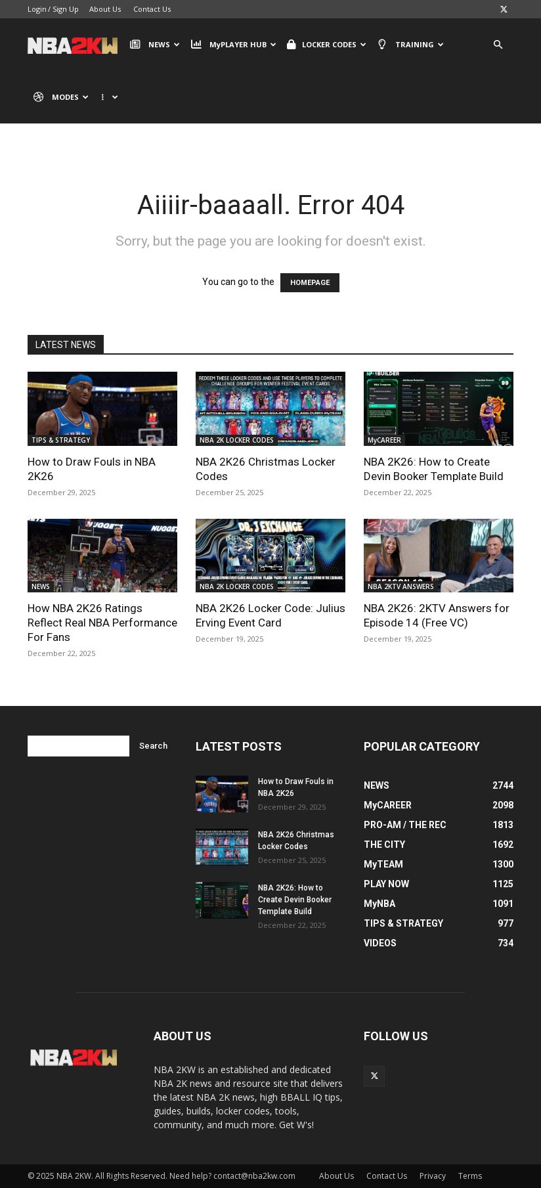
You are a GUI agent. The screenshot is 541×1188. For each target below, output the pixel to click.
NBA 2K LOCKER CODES (237, 440)
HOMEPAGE (310, 282)
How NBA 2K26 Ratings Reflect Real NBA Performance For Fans (102, 623)
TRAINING (410, 44)
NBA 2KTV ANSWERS (401, 586)
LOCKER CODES (326, 44)
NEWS (155, 44)
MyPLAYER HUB (233, 44)
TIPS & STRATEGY (61, 440)
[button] (497, 45)
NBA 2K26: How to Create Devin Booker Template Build (295, 899)
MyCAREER (384, 440)
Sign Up (66, 9)
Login (37, 9)
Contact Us (152, 9)
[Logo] (76, 44)
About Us (105, 9)
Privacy (433, 1175)
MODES (61, 97)
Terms (470, 1175)
